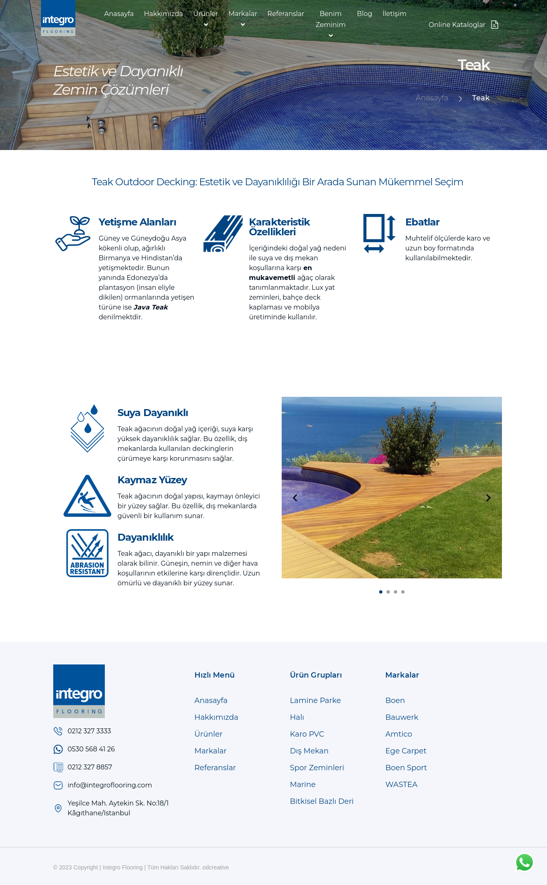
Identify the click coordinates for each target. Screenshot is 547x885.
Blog (364, 14)
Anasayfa (119, 14)
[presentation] (295, 498)
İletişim (394, 14)
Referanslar (285, 14)
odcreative (215, 867)
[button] (380, 592)
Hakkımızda (163, 14)
